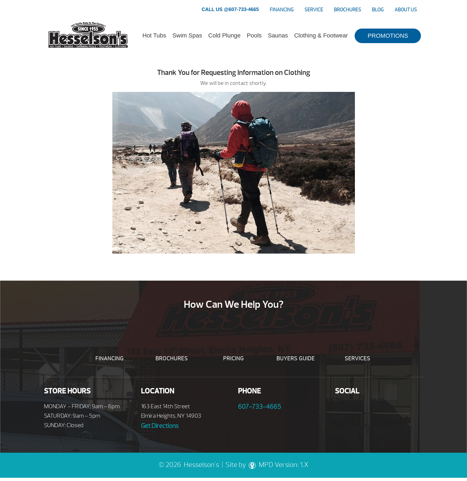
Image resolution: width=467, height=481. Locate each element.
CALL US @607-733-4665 (230, 9)
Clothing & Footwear (321, 35)
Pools (254, 35)
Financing (282, 10)
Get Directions (160, 426)
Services (357, 358)
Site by (242, 464)
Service (314, 10)
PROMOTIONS (388, 35)
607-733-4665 (259, 407)
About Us (406, 10)
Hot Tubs (154, 35)
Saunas (278, 35)
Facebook (341, 408)
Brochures (347, 10)
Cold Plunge (224, 35)
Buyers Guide (295, 358)
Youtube (356, 408)
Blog (378, 10)
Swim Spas (187, 35)
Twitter (371, 408)
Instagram (385, 408)
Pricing (233, 358)
